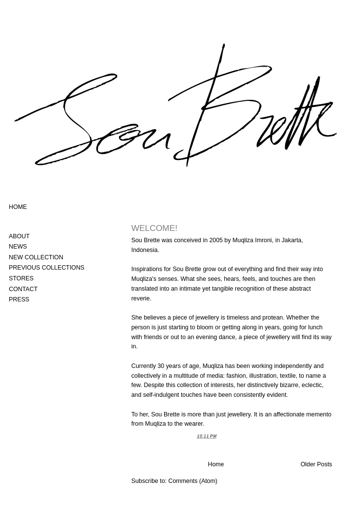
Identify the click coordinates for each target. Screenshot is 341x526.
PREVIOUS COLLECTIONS (46, 267)
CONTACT (23, 289)
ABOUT (19, 236)
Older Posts (317, 464)
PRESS (19, 299)
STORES (21, 278)
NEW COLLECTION (36, 257)
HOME (18, 207)
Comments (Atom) (192, 481)
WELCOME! (154, 228)
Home (216, 464)
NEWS (18, 246)
